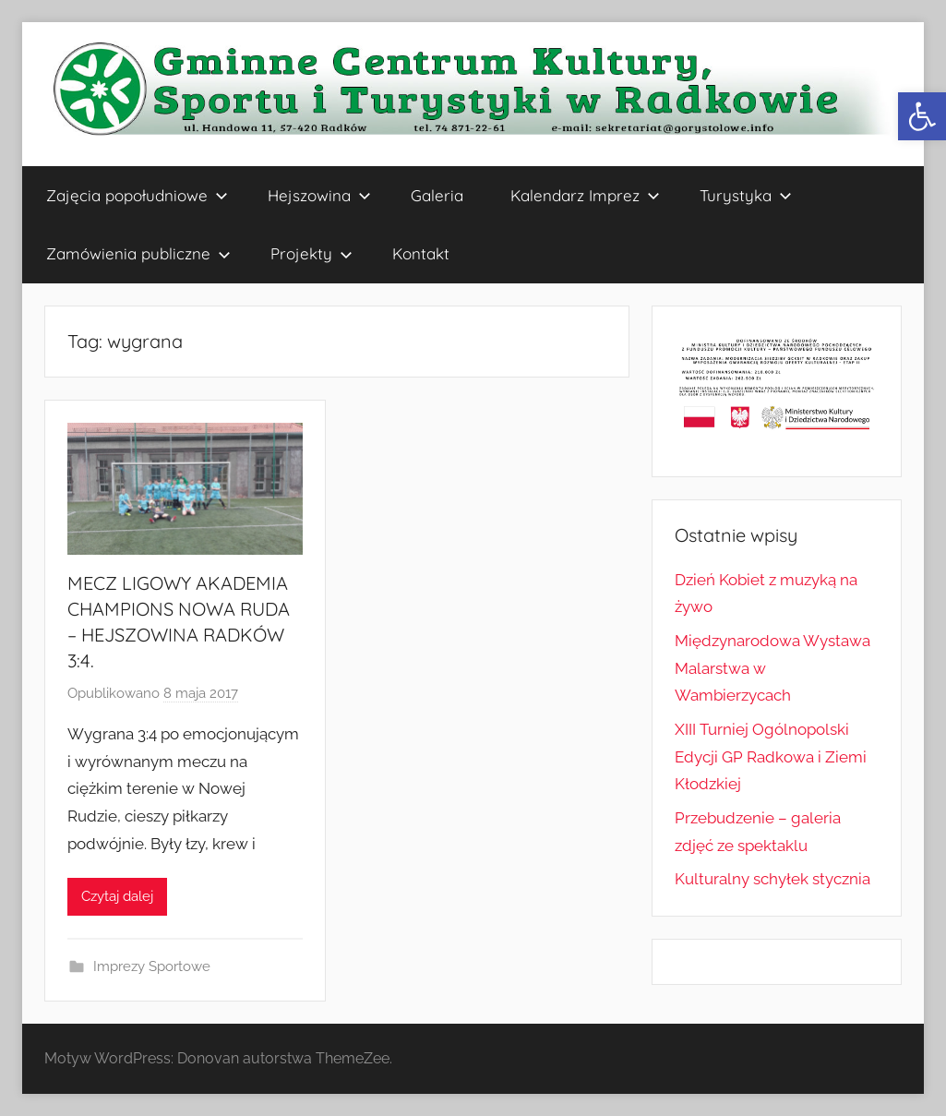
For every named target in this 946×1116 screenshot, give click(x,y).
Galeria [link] (437, 195)
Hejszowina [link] (319, 195)
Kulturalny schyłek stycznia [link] (772, 879)
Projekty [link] (311, 253)
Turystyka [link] (746, 195)
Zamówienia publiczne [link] (138, 253)
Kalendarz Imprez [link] (585, 195)
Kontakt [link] (420, 253)
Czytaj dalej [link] (117, 896)
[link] (922, 116)
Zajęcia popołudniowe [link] (137, 195)
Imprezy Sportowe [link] (151, 966)
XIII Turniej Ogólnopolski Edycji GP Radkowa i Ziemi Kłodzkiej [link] (771, 757)
